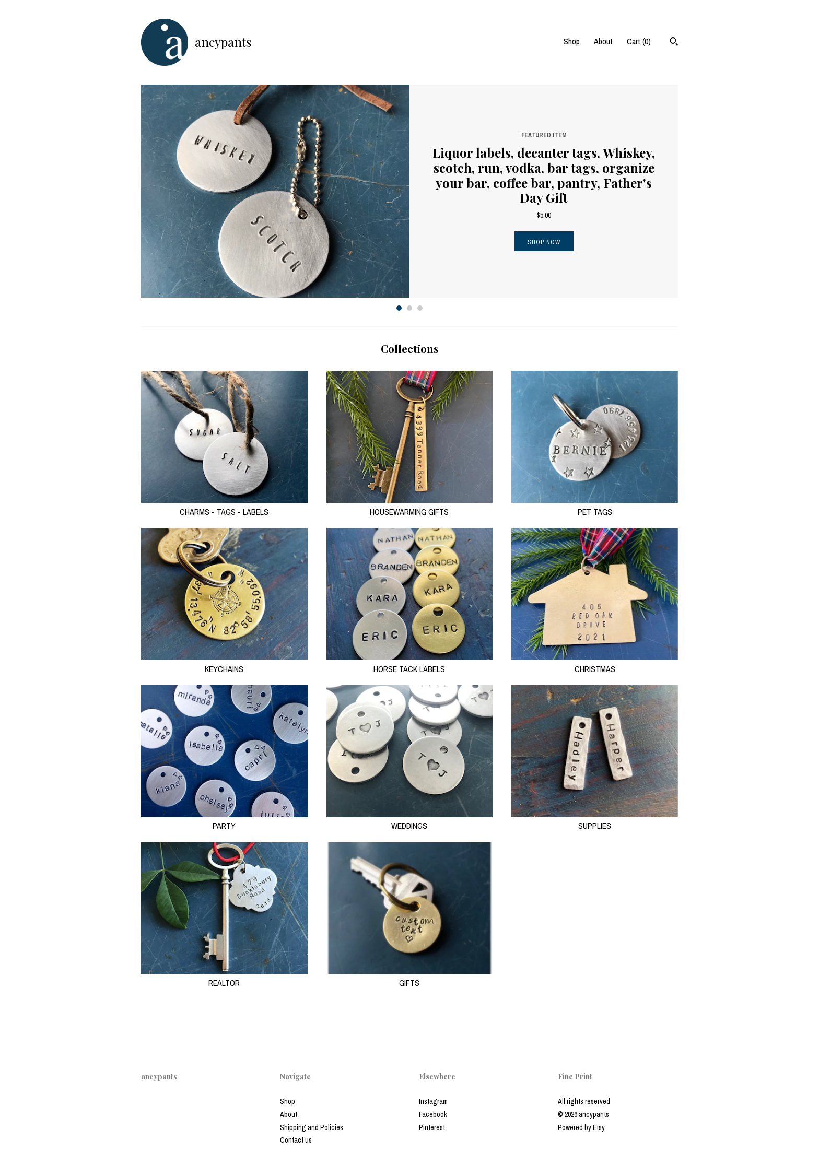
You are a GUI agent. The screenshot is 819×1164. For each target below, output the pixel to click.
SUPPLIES (594, 819)
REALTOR (224, 977)
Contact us (296, 1140)
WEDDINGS (409, 819)
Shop (572, 41)
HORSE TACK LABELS (409, 662)
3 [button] (420, 308)
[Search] (674, 43)
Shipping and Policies (311, 1127)
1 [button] (399, 308)
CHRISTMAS (594, 662)
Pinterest (432, 1127)
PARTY (224, 819)
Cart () (639, 41)
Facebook (433, 1114)
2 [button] (409, 308)
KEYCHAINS (224, 662)
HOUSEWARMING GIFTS (409, 505)
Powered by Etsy (581, 1127)
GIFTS (409, 977)
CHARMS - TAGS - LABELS (224, 505)
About (603, 41)
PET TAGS (594, 505)
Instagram (433, 1101)
